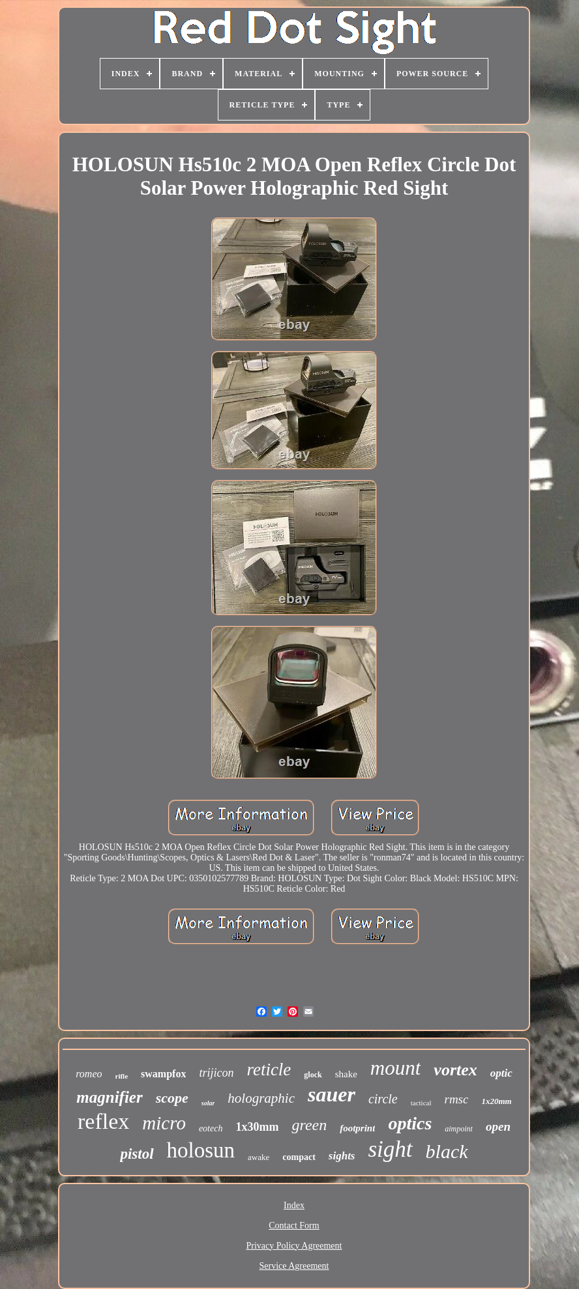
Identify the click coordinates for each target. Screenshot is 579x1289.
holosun (201, 1150)
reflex (103, 1121)
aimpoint (459, 1128)
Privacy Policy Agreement (294, 1246)
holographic (261, 1098)
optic (501, 1073)
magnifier (109, 1097)
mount (395, 1067)
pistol (136, 1154)
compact (299, 1157)
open (498, 1126)
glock (312, 1074)
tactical (421, 1103)
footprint (357, 1128)
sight (390, 1149)
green (309, 1124)
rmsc (457, 1099)
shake (346, 1074)
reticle (268, 1069)
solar (208, 1103)
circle (383, 1099)
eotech (211, 1128)
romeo (89, 1073)
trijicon (216, 1072)
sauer (331, 1094)
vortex (455, 1069)
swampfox (163, 1073)
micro (164, 1122)
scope (172, 1098)
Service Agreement (294, 1266)
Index (294, 1205)
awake (258, 1157)
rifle (121, 1076)
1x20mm (496, 1101)
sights (342, 1156)
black (447, 1151)
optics (410, 1123)
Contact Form (294, 1225)
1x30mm (256, 1126)
